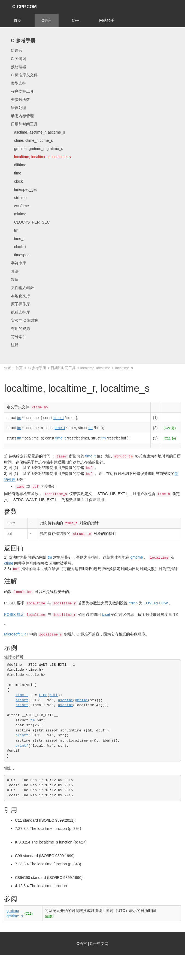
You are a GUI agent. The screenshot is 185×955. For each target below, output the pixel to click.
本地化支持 (20, 296)
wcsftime (20, 206)
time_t (18, 238)
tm (14, 230)
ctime (8, 563)
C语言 (46, 20)
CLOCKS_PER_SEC (30, 222)
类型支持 (18, 83)
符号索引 (18, 337)
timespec (20, 255)
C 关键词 (18, 58)
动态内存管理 (22, 116)
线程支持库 (20, 312)
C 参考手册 (23, 40)
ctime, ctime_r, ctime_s (32, 140)
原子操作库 (20, 304)
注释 (15, 345)
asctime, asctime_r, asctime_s (38, 132)
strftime (19, 197)
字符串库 (18, 263)
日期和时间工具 (24, 124)
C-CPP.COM (24, 6)
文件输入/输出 (23, 287)
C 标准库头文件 (24, 75)
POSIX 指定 (14, 614)
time (16, 173)
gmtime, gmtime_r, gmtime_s (37, 148)
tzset (106, 614)
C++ (75, 20)
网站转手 (106, 20)
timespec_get (24, 189)
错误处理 (18, 108)
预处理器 (18, 67)
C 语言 (16, 50)
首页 (17, 20)
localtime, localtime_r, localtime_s (41, 157)
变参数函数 (20, 99)
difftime (18, 165)
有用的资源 (20, 328)
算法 (15, 271)
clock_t (18, 247)
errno (133, 603)
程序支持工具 (22, 91)
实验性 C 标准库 (25, 320)
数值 (15, 279)
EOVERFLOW (156, 603)
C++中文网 (99, 943)
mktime (18, 214)
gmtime (137, 557)
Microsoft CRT (16, 634)
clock (17, 181)
